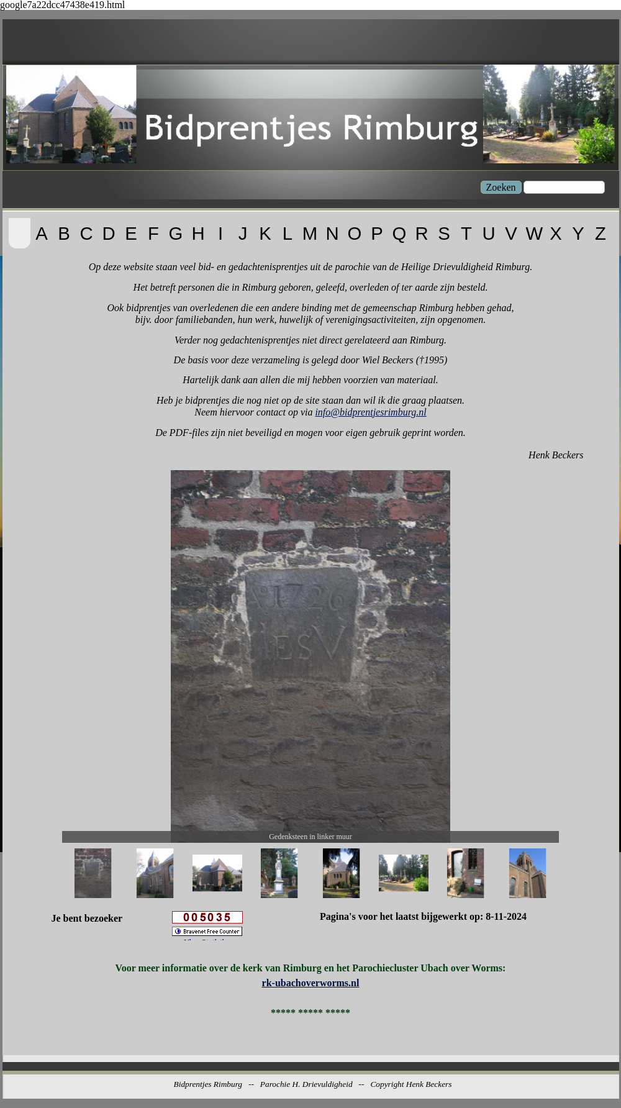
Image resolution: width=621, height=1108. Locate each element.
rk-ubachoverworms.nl (311, 983)
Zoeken (501, 187)
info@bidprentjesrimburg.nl (370, 412)
